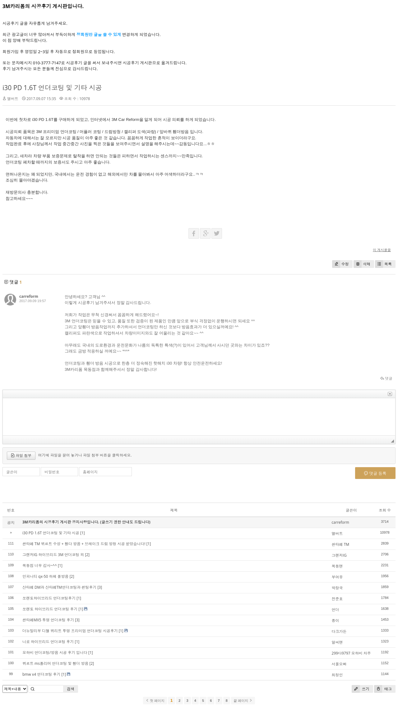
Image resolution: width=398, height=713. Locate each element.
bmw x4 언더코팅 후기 (41, 674)
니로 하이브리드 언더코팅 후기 (48, 641)
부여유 (337, 577)
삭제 (362, 264)
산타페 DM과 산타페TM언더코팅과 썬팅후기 (59, 587)
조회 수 (385, 510)
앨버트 (337, 533)
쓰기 (360, 689)
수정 (340, 264)
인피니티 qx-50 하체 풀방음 (45, 576)
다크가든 (339, 631)
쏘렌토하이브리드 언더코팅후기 (49, 598)
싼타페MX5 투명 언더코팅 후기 (48, 620)
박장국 (337, 588)
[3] (99, 587)
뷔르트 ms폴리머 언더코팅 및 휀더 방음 (55, 663)
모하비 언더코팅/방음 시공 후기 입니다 (54, 652)
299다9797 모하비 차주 (351, 653)
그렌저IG (339, 555)
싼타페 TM (340, 544)
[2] (87, 554)
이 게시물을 (382, 249)
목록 (383, 264)
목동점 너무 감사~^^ (39, 565)
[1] (82, 533)
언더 (335, 609)
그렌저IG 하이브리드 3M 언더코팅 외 (53, 554)
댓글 (386, 378)
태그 (383, 689)
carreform (28, 296)
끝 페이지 (243, 700)
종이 (335, 620)
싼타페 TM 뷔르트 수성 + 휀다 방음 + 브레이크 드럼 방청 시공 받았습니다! (84, 543)
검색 (70, 689)
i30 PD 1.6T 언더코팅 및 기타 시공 (52, 87)
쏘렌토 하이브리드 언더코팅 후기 (49, 609)
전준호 (337, 598)
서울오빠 (339, 664)
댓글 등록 (375, 473)
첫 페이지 (155, 700)
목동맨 (337, 566)
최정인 (337, 675)
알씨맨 (337, 642)
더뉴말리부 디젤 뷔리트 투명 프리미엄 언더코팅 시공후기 (70, 630)
